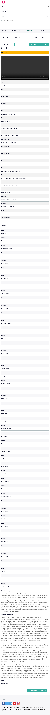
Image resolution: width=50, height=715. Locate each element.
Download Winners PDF (36, 38)
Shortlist (29, 30)
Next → (44, 44)
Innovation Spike (16, 30)
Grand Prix (4, 30)
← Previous (33, 44)
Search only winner (8, 20)
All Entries (42, 30)
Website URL (4, 683)
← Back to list (8, 44)
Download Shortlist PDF (12, 38)
